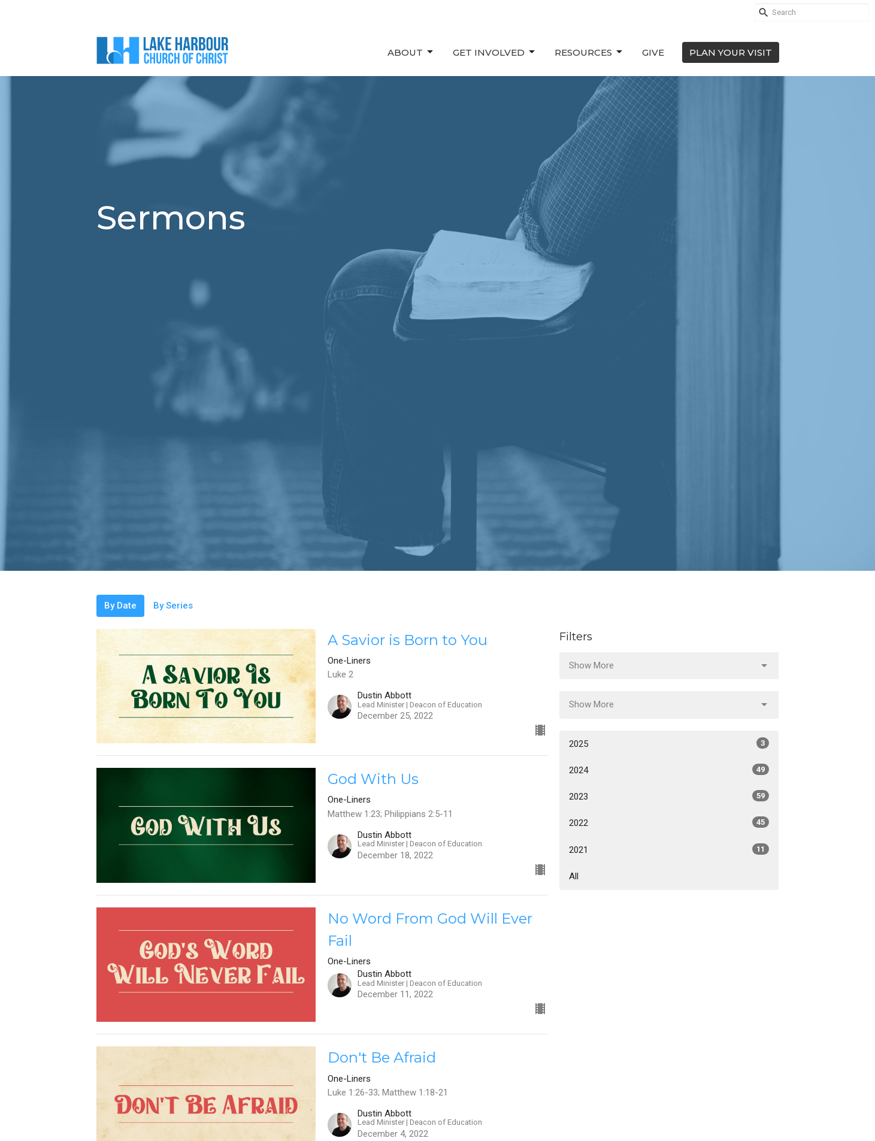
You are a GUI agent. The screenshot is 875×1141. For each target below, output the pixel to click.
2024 (669, 770)
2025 (669, 743)
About (411, 52)
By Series (173, 605)
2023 (669, 796)
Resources (589, 52)
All (574, 876)
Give (653, 52)
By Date (120, 605)
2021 (669, 849)
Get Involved (495, 52)
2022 (669, 822)
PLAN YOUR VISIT (730, 52)
